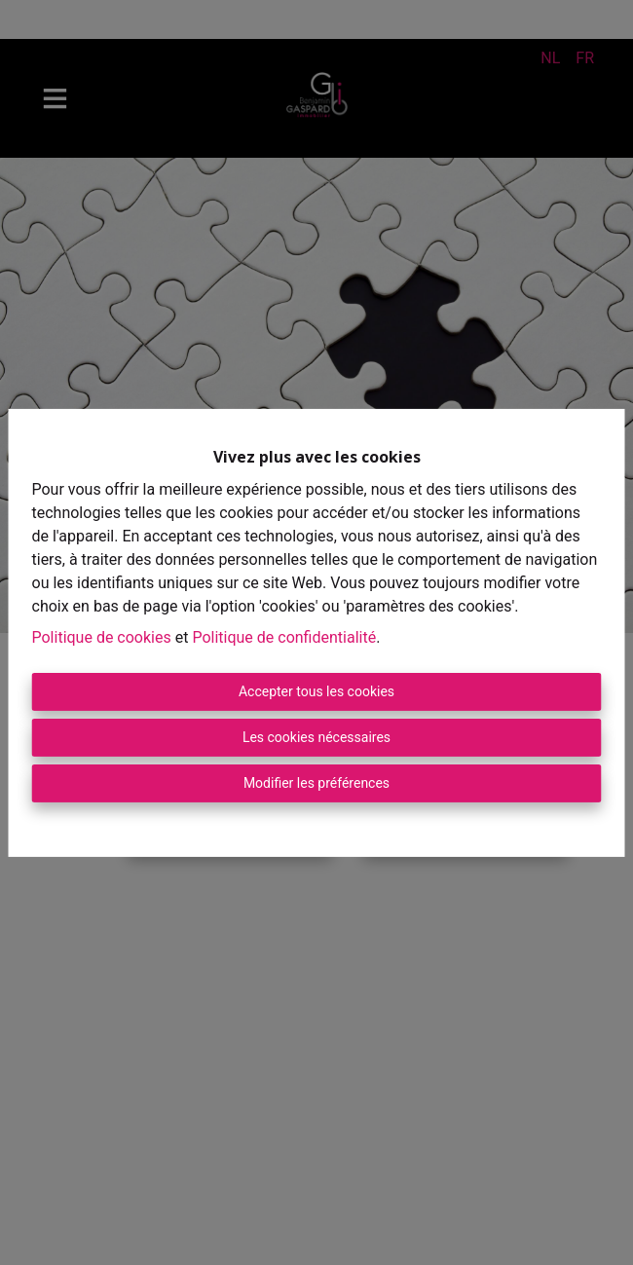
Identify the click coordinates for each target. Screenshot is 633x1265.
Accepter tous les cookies (316, 691)
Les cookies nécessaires (316, 737)
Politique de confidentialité (284, 637)
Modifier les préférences (316, 783)
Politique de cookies (101, 637)
